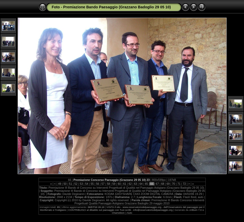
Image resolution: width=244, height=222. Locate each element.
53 (81, 183)
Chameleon (118, 212)
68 (162, 183)
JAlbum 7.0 (195, 209)
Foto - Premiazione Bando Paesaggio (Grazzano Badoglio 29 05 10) (111, 7)
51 (70, 183)
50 (65, 183)
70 (173, 183)
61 (124, 183)
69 (168, 183)
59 (113, 183)
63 (135, 183)
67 (157, 183)
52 (75, 183)
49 (59, 183)
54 (86, 183)
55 (92, 183)
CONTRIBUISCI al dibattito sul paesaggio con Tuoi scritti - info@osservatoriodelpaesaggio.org (120, 209)
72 (184, 183)
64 (141, 183)
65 (146, 183)
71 (179, 183)
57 (103, 183)
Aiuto (129, 212)
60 (119, 183)
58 (108, 183)
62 (130, 183)
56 (97, 183)
